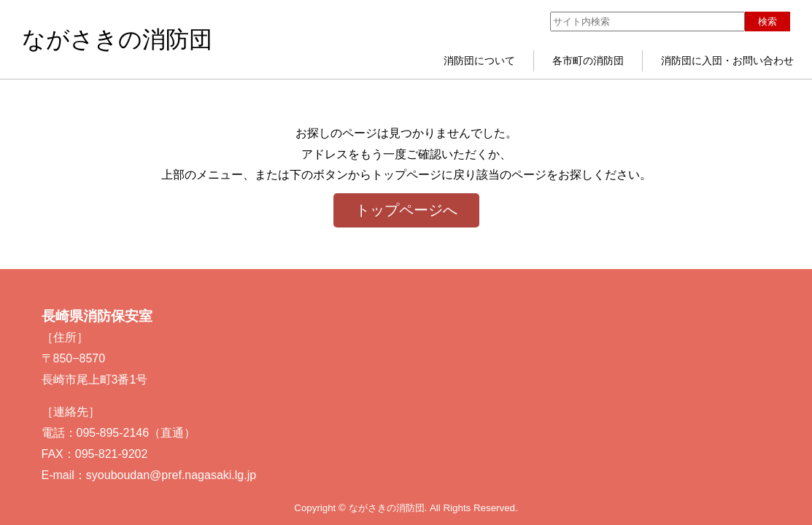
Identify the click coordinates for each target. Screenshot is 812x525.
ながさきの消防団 (117, 39)
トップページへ (406, 210)
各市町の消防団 (588, 60)
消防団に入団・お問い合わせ (727, 60)
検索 (767, 21)
